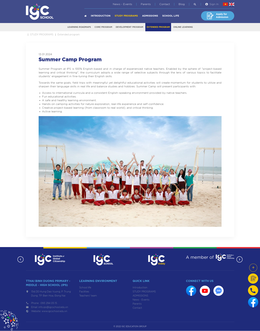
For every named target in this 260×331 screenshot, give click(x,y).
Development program (129, 27)
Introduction (100, 16)
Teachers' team (88, 296)
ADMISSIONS (150, 16)
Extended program (158, 27)
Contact (164, 4)
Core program (103, 27)
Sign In (214, 4)
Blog (182, 4)
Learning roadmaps (79, 27)
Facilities (84, 292)
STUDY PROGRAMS (126, 16)
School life (170, 16)
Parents (146, 4)
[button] (20, 260)
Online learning (183, 27)
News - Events (122, 4)
